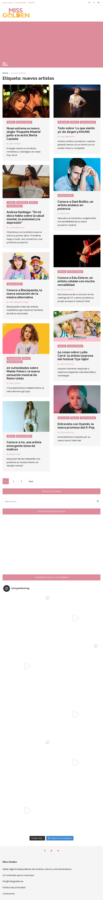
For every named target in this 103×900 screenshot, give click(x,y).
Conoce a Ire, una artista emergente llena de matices (71, 382)
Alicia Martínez (20, 368)
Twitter (45, 851)
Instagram (51, 851)
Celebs (11, 202)
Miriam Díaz (62, 390)
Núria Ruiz (65, 213)
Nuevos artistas (24, 122)
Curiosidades (20, 2)
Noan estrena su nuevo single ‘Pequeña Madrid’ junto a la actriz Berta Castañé (24, 134)
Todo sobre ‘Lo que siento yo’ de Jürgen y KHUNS (76, 129)
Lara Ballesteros (68, 136)
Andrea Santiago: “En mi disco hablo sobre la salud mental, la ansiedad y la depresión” (25, 217)
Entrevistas (8, 2)
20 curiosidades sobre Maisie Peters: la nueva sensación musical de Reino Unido (70, 335)
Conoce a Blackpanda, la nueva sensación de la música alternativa (71, 277)
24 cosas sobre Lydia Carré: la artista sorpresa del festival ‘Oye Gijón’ (28, 317)
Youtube (58, 851)
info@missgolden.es (13, 881)
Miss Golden (15, 143)
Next (31, 481)
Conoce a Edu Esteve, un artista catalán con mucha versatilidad (28, 270)
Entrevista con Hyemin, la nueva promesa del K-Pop (28, 362)
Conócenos (9, 893)
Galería (31, 2)
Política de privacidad (14, 887)
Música (11, 122)
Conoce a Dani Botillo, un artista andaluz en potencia (75, 205)
